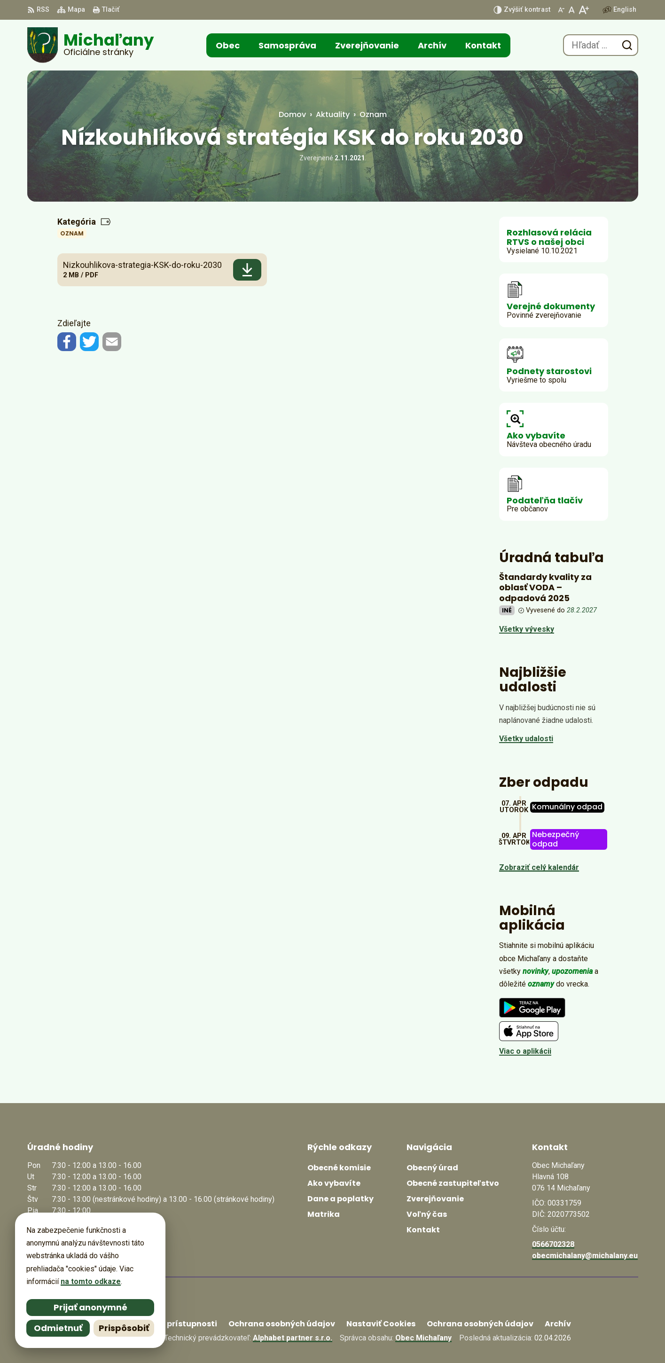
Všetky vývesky (526, 629)
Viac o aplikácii (525, 1051)
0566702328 (553, 1244)
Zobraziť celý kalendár (539, 867)
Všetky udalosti (526, 738)
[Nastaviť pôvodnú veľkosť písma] (572, 10)
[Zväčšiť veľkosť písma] (583, 10)
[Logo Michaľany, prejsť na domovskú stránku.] (90, 45)
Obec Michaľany (423, 1337)
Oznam (72, 233)
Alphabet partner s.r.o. (292, 1337)
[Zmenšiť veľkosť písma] (561, 10)
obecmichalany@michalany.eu (585, 1255)
